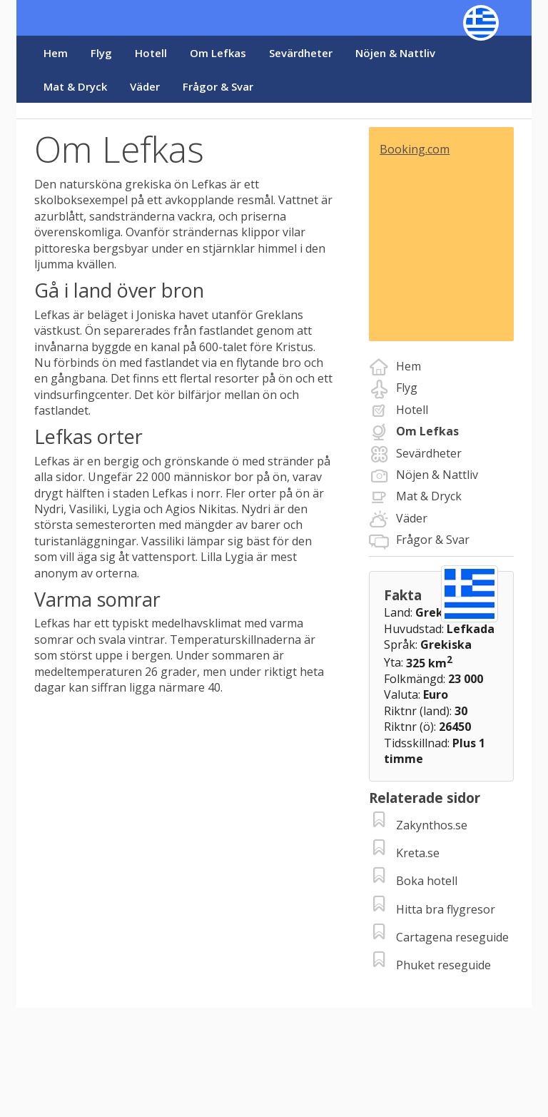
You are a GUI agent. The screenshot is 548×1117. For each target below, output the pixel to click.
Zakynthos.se (431, 825)
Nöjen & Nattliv (395, 53)
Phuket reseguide (443, 965)
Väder (145, 86)
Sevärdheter (301, 53)
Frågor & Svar (218, 86)
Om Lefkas (218, 53)
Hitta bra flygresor (445, 909)
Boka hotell (426, 881)
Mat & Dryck (75, 86)
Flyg (101, 53)
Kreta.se (418, 853)
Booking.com (415, 149)
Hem (56, 53)
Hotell (151, 53)
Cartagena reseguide (452, 937)
